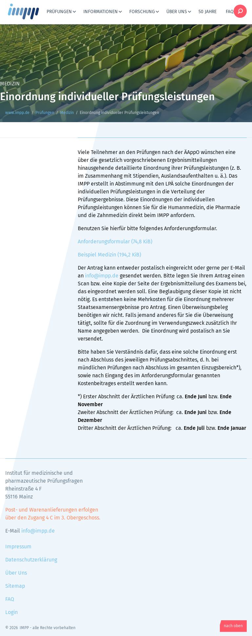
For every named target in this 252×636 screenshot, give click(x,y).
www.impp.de (31, 11)
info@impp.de (101, 275)
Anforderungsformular (115, 241)
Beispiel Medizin (109, 254)
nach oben (233, 626)
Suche (240, 11)
